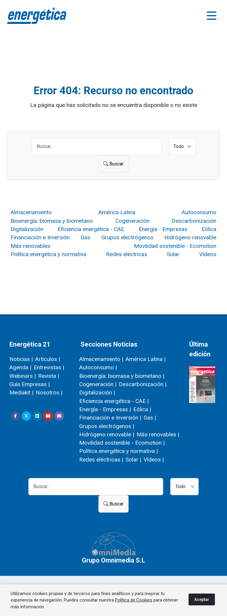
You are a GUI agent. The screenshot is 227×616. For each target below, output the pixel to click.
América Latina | (146, 359)
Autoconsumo (199, 212)
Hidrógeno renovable (190, 237)
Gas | (150, 417)
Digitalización (27, 229)
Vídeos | (154, 459)
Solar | (133, 459)
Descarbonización (194, 220)
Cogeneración (132, 220)
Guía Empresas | (29, 384)
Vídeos (207, 254)
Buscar (113, 164)
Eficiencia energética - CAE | (114, 401)
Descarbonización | (142, 384)
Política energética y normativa (48, 254)
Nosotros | (49, 392)
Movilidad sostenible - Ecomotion (175, 246)
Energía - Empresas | (105, 409)
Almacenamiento (31, 212)
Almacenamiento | (101, 359)
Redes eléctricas (126, 254)
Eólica (209, 229)
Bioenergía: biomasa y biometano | (121, 376)
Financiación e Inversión (40, 237)
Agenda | (20, 367)
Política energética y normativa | (118, 451)
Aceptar (201, 599)
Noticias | (21, 359)
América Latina (116, 212)
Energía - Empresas (163, 229)
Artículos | (47, 359)
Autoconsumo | (98, 367)
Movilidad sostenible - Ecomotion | (122, 442)
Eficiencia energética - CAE (91, 229)
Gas (85, 237)
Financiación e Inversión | (110, 417)
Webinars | (22, 376)
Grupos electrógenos (127, 237)
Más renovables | (158, 434)
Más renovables (30, 246)
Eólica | (142, 409)
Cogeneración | (97, 384)
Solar (173, 254)
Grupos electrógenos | (106, 426)
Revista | (48, 376)
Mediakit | (21, 392)
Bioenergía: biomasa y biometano (52, 220)
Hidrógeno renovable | (106, 434)
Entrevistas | (49, 367)
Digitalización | (97, 392)
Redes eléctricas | (101, 459)
